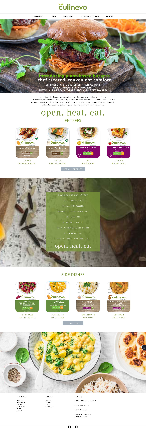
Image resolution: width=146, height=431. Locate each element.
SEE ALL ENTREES (73, 169)
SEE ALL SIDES (73, 323)
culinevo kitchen (73, 6)
